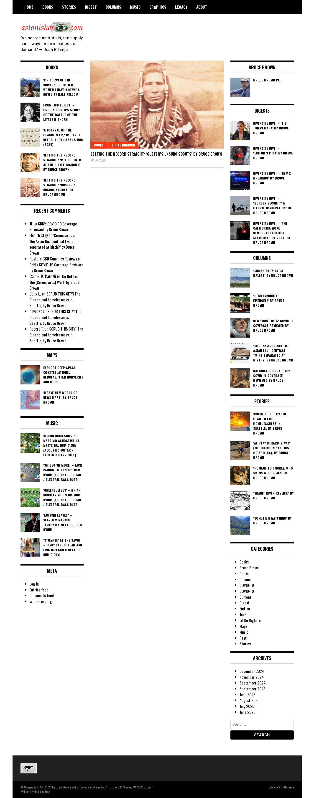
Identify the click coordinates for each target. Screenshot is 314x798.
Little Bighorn (123, 145)
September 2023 (252, 689)
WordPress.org (41, 601)
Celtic (244, 573)
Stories (69, 7)
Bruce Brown (249, 568)
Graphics (157, 7)
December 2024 (252, 671)
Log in (34, 584)
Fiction (245, 608)
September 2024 (252, 683)
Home (29, 7)
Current (246, 597)
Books (47, 7)
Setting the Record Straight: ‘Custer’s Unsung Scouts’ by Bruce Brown (156, 154)
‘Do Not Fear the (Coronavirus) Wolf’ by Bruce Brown (55, 282)
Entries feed (39, 590)
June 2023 (247, 694)
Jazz (243, 614)
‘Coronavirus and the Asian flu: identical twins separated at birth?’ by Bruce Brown (54, 244)
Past (243, 638)
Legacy (181, 7)
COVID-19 (247, 585)
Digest (91, 7)
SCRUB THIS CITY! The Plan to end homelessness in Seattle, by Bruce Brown (55, 299)
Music (135, 7)
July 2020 (247, 706)
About (201, 7)
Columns (113, 7)
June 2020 (247, 712)
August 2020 (250, 700)
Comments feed (42, 595)
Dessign (289, 787)
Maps (244, 626)
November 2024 (252, 677)
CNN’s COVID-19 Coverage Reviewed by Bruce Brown (54, 226)
